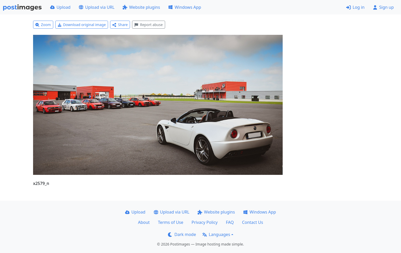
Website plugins (141, 7)
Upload (60, 7)
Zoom (43, 24)
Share (120, 24)
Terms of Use (170, 222)
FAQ (230, 222)
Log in (355, 7)
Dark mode (182, 234)
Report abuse (148, 24)
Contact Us (252, 222)
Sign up (383, 7)
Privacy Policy (204, 222)
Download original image (82, 24)
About (144, 222)
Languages (216, 234)
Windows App (184, 7)
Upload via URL (96, 7)
